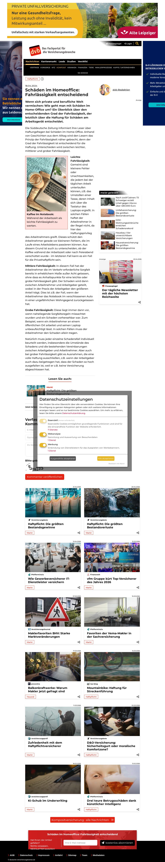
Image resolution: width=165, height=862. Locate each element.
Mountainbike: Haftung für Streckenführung (107, 689)
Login (128, 43)
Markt (30, 533)
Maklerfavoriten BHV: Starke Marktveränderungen (49, 635)
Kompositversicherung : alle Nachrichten (83, 820)
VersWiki (83, 61)
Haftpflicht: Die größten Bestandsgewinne (46, 525)
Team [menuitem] (83, 855)
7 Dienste (53, 429)
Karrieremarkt (49, 61)
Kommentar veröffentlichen (44, 476)
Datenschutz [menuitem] (25, 855)
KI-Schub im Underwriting (47, 800)
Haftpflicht (32, 79)
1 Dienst (52, 440)
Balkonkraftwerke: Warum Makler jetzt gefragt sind (47, 689)
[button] (42, 78)
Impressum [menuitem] (43, 855)
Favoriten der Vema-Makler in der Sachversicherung (109, 635)
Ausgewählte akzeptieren (62, 458)
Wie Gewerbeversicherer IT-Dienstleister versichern (49, 580)
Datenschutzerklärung (73, 413)
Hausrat (30, 697)
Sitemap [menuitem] (71, 855)
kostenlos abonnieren (117, 842)
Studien (71, 61)
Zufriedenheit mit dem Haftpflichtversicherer (45, 744)
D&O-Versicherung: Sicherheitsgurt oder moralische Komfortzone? (111, 746)
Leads (62, 61)
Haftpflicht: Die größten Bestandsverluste (105, 525)
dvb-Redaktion (121, 89)
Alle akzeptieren (106, 458)
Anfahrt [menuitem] (58, 855)
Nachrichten (32, 61)
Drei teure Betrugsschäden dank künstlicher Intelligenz (111, 802)
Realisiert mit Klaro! (116, 464)
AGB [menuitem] (11, 855)
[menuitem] (112, 43)
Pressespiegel (113, 43)
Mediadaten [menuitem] (98, 855)
